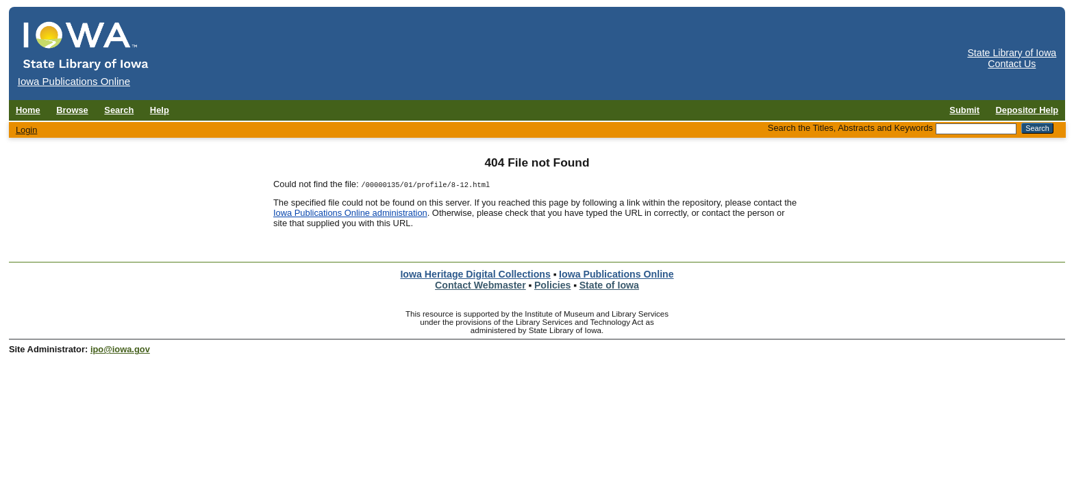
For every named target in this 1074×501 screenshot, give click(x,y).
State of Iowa (609, 285)
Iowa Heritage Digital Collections (475, 274)
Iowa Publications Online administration (350, 213)
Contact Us (1012, 63)
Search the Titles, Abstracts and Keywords (850, 128)
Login (27, 130)
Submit (964, 110)
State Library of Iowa (1011, 52)
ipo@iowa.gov (120, 349)
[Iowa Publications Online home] (86, 45)
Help (159, 110)
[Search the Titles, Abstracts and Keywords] (976, 128)
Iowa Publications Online (616, 274)
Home (28, 110)
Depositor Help (1027, 110)
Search (119, 110)
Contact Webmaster (480, 285)
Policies (552, 285)
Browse (72, 110)
